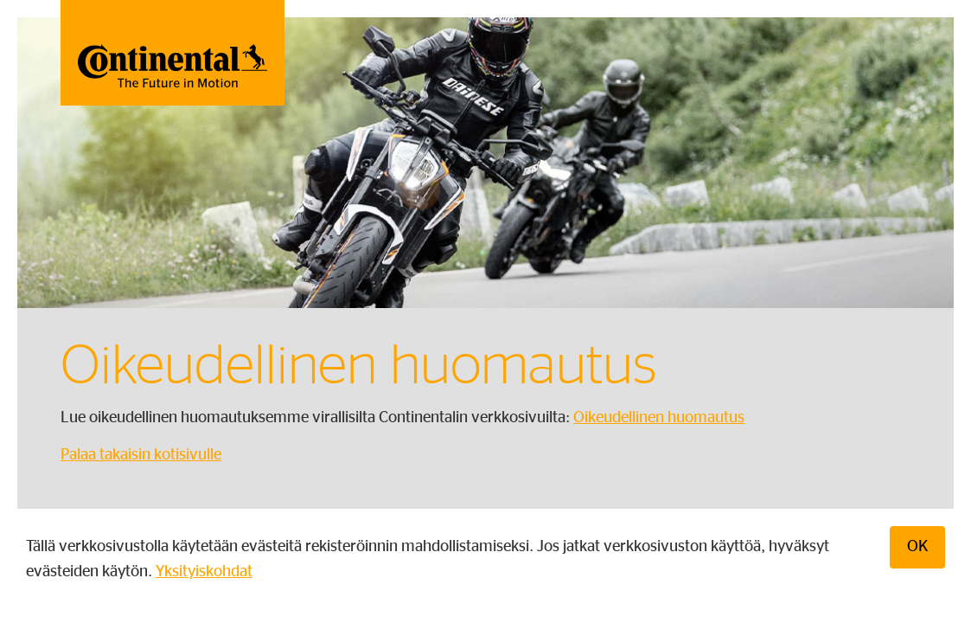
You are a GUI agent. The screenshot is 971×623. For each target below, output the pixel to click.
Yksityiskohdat (204, 572)
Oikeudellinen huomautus (658, 418)
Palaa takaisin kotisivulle (141, 455)
